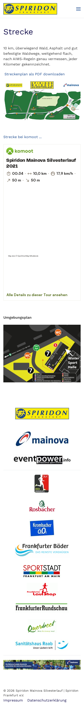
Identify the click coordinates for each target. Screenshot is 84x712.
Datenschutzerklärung (47, 700)
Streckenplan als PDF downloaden (34, 74)
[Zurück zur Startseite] (30, 9)
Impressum (13, 700)
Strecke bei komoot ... (22, 137)
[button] (78, 9)
